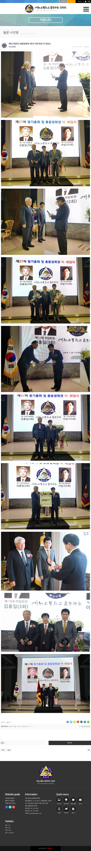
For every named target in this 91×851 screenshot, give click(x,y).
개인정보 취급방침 (9, 798)
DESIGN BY (45, 848)
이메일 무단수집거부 (10, 803)
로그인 (71, 1)
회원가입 (80, 1)
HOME (63, 1)
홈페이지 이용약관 (9, 800)
